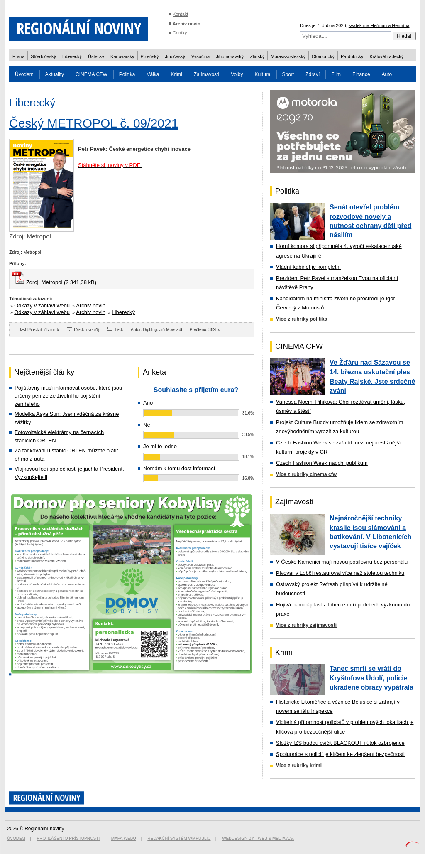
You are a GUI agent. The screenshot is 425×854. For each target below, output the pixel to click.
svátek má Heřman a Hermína (379, 25)
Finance (361, 74)
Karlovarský (122, 56)
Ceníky (180, 32)
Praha (18, 56)
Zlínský (257, 56)
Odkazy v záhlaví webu (42, 305)
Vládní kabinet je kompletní (308, 267)
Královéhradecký (386, 56)
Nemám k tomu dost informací (179, 468)
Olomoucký (323, 56)
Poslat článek (43, 329)
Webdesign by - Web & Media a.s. (258, 838)
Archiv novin (186, 23)
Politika (127, 74)
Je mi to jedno (160, 446)
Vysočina (200, 56)
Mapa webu (123, 838)
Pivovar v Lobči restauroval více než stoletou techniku (340, 573)
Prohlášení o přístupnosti (68, 838)
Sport (288, 74)
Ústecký (96, 56)
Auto (387, 74)
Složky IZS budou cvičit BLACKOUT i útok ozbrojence (340, 743)
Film (336, 74)
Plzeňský (150, 56)
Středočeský (43, 56)
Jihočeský (175, 56)
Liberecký (72, 56)
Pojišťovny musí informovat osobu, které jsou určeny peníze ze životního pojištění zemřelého (68, 396)
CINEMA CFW (91, 74)
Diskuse (83, 329)
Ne (146, 425)
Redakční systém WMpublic (178, 838)
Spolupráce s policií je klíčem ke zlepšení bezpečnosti (340, 754)
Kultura (262, 74)
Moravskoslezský (288, 56)
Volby (237, 74)
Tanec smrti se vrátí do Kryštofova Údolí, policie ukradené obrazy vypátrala (371, 678)
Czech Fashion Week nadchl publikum (322, 463)
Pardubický (352, 56)
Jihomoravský (230, 56)
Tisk (118, 329)
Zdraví (312, 74)
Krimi (176, 74)
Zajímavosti (206, 74)
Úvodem (24, 74)
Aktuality (54, 74)
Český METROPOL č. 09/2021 (93, 123)
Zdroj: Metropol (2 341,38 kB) (61, 282)
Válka (153, 74)
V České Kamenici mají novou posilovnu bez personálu (342, 562)
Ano (148, 403)
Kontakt (180, 14)
